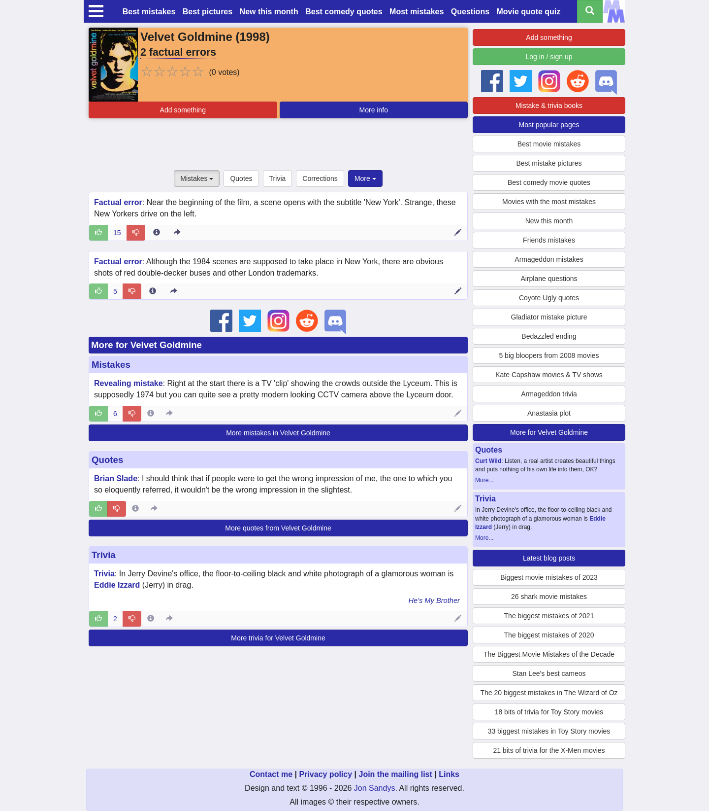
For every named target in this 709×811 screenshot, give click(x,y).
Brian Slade (115, 478)
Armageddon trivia (549, 394)
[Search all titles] (590, 11)
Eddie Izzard (117, 585)
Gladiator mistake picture (549, 317)
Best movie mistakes (548, 144)
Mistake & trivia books (549, 105)
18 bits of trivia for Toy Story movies (549, 712)
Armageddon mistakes (549, 259)
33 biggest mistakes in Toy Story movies (549, 731)
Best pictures (207, 11)
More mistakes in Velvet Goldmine (278, 433)
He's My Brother (434, 600)
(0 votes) (224, 72)
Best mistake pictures (548, 163)
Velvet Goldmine (186, 36)
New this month (269, 11)
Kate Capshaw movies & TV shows (549, 375)
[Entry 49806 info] (150, 414)
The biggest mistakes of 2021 (549, 616)
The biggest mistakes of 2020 (549, 635)
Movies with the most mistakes (549, 202)
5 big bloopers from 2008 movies (549, 355)
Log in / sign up (549, 57)
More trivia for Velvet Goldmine (278, 638)
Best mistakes (149, 11)
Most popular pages (549, 125)
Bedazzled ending (548, 336)
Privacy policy (325, 774)
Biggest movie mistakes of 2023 (549, 577)
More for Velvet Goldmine (146, 345)
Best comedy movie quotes (549, 182)
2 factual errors (178, 52)
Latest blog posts (549, 558)
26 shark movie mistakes (549, 596)
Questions (470, 11)
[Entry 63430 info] (150, 619)
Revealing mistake (128, 383)
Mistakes (196, 178)
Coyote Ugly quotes (549, 298)
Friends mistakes (549, 240)
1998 (252, 36)
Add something (183, 110)
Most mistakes (416, 11)
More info (373, 110)
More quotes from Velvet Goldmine (278, 528)
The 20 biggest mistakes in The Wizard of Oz (548, 693)
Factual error (118, 202)
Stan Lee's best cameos (549, 673)
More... (484, 480)
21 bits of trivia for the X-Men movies (549, 750)
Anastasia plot (549, 413)
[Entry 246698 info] (135, 509)
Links (449, 774)
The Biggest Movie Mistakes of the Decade (548, 654)
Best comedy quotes (343, 11)
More (365, 178)
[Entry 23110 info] (156, 233)
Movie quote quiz (529, 11)
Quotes (241, 178)
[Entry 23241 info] (152, 291)
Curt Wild (488, 461)
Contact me (271, 774)
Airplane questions (548, 278)
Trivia (277, 178)
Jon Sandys (374, 788)
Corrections (320, 178)
